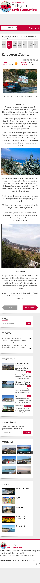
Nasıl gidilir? (7, 38)
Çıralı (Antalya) (20, 526)
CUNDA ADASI (20, 507)
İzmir (22, 36)
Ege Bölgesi (15, 36)
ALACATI (18, 498)
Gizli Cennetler (5, 36)
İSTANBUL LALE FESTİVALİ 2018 (20, 518)
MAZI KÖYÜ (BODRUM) (22, 489)
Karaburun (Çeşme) (31, 36)
